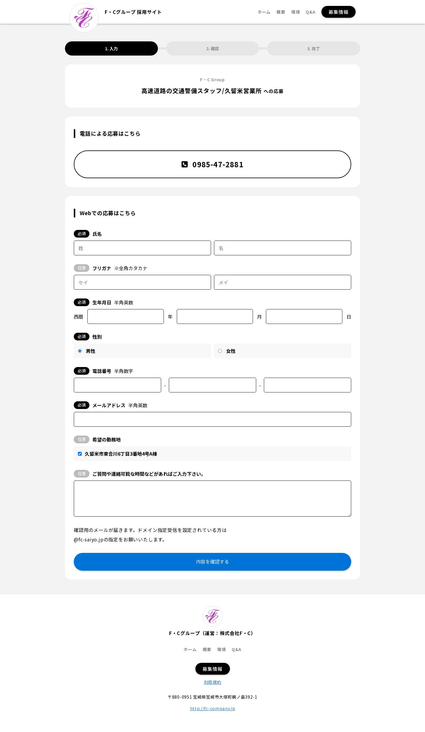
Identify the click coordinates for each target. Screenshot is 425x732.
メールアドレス (110, 405)
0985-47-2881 (212, 164)
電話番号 (103, 371)
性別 (88, 336)
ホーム (264, 12)
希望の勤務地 (97, 439)
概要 (281, 12)
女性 (231, 350)
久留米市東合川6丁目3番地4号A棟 (121, 453)
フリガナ (110, 268)
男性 (91, 350)
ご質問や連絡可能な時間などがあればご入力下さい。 (140, 474)
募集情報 (338, 11)
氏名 (88, 234)
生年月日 (103, 302)
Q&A (310, 12)
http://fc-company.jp (212, 708)
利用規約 (212, 682)
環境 (295, 12)
